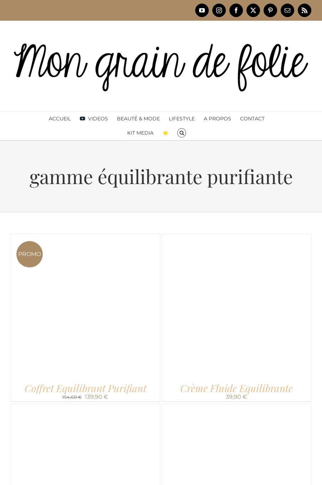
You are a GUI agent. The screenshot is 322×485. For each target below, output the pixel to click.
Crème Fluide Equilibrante (236, 388)
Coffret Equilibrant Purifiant (85, 388)
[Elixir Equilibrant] (85, 408)
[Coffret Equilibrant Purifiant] (85, 237)
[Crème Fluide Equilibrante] (236, 237)
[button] (181, 133)
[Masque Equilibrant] (236, 408)
